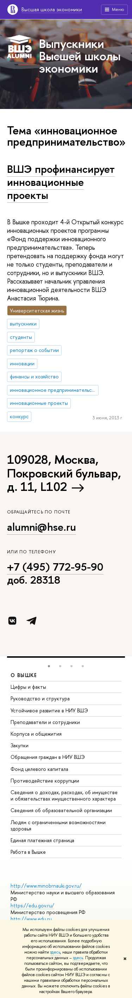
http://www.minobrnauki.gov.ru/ (46, 885)
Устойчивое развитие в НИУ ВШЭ (49, 710)
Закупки (20, 745)
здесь (55, 952)
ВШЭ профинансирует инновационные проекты (61, 182)
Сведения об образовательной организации (61, 810)
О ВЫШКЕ (24, 675)
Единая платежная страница (42, 840)
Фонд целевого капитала (39, 769)
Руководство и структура (40, 698)
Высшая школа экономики (51, 9)
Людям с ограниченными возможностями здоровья (58, 825)
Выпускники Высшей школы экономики (80, 56)
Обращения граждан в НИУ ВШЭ (48, 757)
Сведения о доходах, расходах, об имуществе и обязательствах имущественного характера (64, 795)
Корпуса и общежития (36, 733)
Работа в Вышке (28, 851)
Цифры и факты (28, 686)
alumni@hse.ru (41, 526)
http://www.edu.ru (31, 918)
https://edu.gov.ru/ (32, 905)
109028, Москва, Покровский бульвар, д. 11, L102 (64, 473)
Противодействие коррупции (45, 780)
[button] (49, 666)
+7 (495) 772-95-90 (55, 566)
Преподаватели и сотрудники (45, 722)
